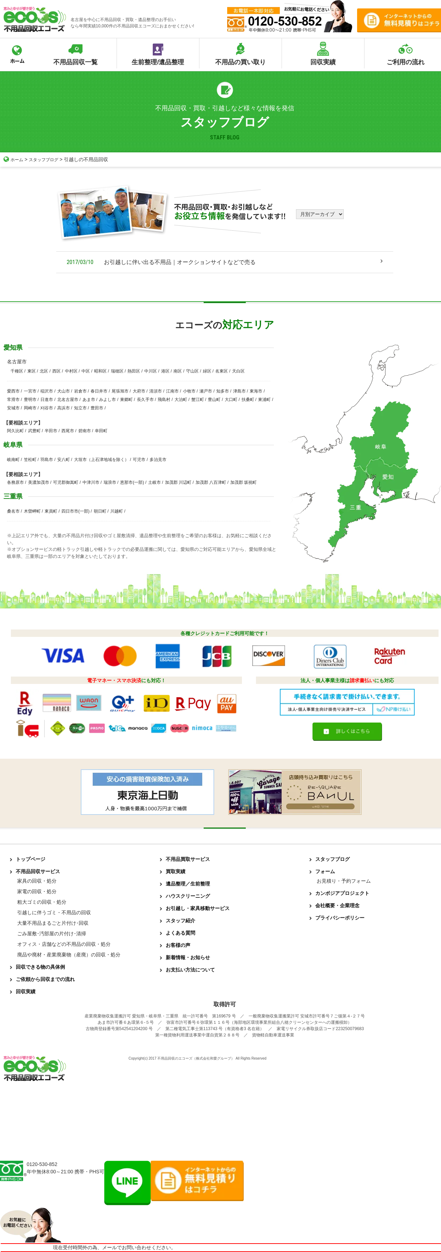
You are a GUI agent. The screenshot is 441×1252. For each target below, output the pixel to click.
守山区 (192, 371)
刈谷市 (46, 408)
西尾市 (67, 430)
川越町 (116, 511)
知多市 (222, 391)
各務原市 (15, 482)
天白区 (238, 371)
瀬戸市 (205, 391)
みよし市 (107, 399)
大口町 (231, 399)
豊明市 (30, 399)
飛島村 (164, 399)
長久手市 (145, 399)
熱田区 (133, 371)
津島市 (239, 391)
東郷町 (126, 399)
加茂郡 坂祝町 (243, 482)
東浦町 (264, 399)
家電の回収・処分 (37, 891)
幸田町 (101, 430)
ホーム (14, 159)
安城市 (13, 408)
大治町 (181, 399)
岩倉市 (80, 391)
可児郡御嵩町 (65, 482)
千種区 (17, 371)
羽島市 (46, 459)
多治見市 (158, 459)
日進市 (46, 399)
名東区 (221, 371)
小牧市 (189, 391)
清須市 (155, 391)
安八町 (63, 459)
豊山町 (214, 399)
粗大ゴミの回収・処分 (41, 902)
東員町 (51, 511)
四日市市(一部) (75, 511)
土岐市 (154, 482)
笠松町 (30, 459)
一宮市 (30, 391)
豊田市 (97, 408)
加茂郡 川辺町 (178, 482)
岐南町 (13, 459)
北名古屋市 (67, 399)
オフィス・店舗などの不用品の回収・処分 (64, 944)
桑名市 (13, 511)
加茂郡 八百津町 (211, 482)
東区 (31, 371)
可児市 (139, 459)
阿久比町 (15, 430)
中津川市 (91, 482)
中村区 (71, 371)
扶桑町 (248, 399)
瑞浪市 (110, 482)
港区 (165, 371)
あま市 (89, 399)
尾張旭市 (120, 391)
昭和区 (100, 371)
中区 (85, 371)
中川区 (150, 371)
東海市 (256, 391)
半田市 (51, 430)
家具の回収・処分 (37, 881)
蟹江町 (197, 399)
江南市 (172, 391)
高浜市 (63, 408)
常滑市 (13, 399)
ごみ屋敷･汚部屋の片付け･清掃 (51, 933)
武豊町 (34, 430)
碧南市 (84, 430)
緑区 (207, 371)
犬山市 (63, 391)
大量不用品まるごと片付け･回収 (52, 923)
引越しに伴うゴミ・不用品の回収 (54, 912)
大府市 (139, 391)
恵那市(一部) (132, 482)
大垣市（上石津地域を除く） (101, 459)
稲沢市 (46, 391)
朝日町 (100, 511)
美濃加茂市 (38, 482)
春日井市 (99, 391)
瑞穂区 (117, 371)
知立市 (80, 408)
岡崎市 (30, 408)
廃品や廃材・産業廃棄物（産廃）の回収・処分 (68, 954)
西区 (56, 371)
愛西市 (13, 391)
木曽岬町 (32, 511)
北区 (44, 371)
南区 (177, 371)
